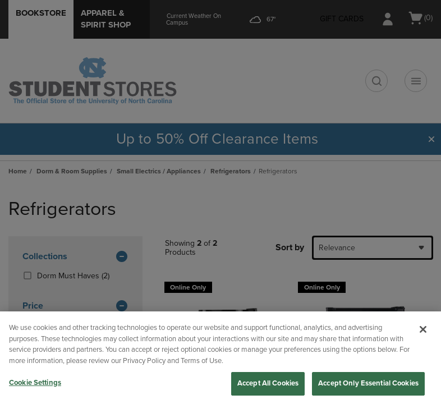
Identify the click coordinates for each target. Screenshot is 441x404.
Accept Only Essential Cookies (368, 383)
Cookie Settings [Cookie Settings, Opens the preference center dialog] (35, 382)
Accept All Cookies (267, 383)
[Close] (423, 329)
